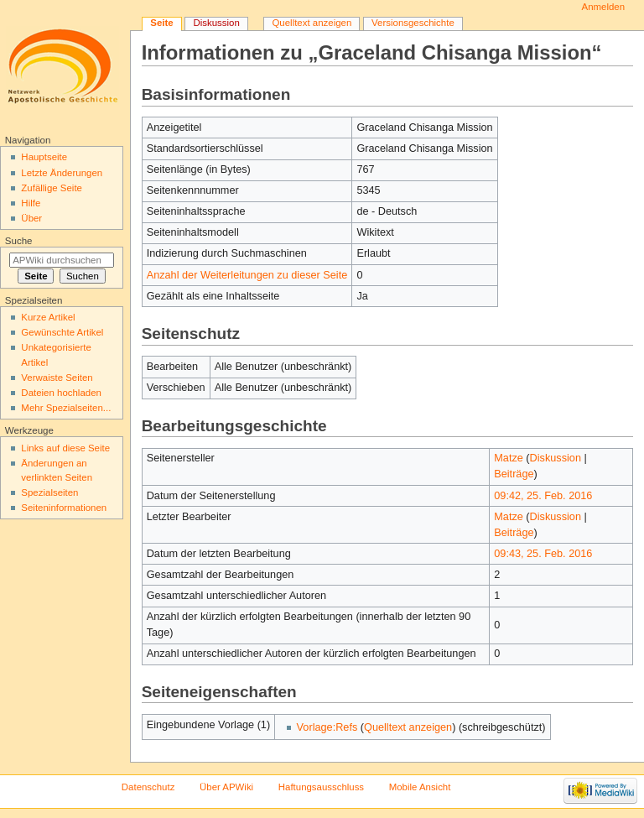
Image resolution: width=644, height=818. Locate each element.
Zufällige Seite (51, 188)
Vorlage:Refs (327, 727)
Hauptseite (44, 157)
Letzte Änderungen (61, 173)
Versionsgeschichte (412, 23)
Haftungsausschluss (321, 787)
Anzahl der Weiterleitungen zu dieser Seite (247, 275)
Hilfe (30, 203)
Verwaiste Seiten (56, 378)
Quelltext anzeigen (408, 727)
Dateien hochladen (61, 393)
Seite (161, 23)
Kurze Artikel (48, 317)
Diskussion (555, 458)
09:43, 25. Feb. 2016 (543, 554)
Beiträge (513, 474)
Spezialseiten (49, 492)
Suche (19, 241)
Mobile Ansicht (420, 787)
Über (31, 218)
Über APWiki (226, 787)
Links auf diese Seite (65, 448)
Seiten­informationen (63, 508)
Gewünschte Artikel (62, 332)
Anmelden (604, 7)
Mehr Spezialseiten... (66, 408)
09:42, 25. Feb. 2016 (543, 496)
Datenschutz (148, 787)
